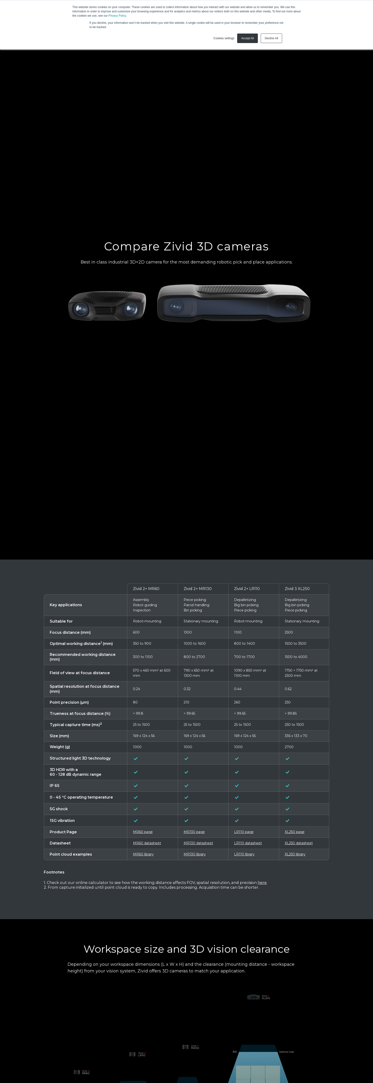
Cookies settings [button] (223, 38)
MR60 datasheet (147, 843)
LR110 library (244, 854)
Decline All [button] (271, 38)
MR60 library (143, 854)
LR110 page (244, 832)
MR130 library (195, 854)
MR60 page (143, 832)
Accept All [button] (247, 38)
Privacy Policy (117, 15)
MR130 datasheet (198, 843)
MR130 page (194, 832)
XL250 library (295, 854)
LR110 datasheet (248, 843)
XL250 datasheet (299, 843)
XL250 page (294, 832)
